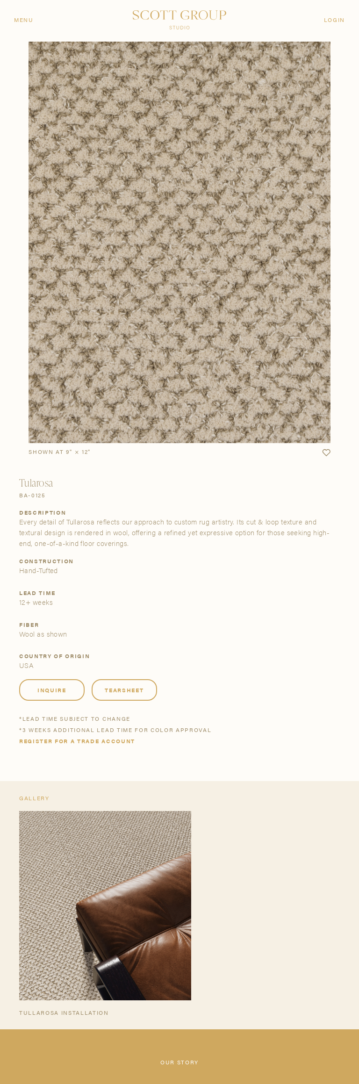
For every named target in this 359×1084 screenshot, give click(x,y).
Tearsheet (124, 690)
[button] (326, 453)
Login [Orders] (334, 19)
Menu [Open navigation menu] (24, 19)
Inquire (51, 690)
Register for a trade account (77, 741)
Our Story (179, 1062)
